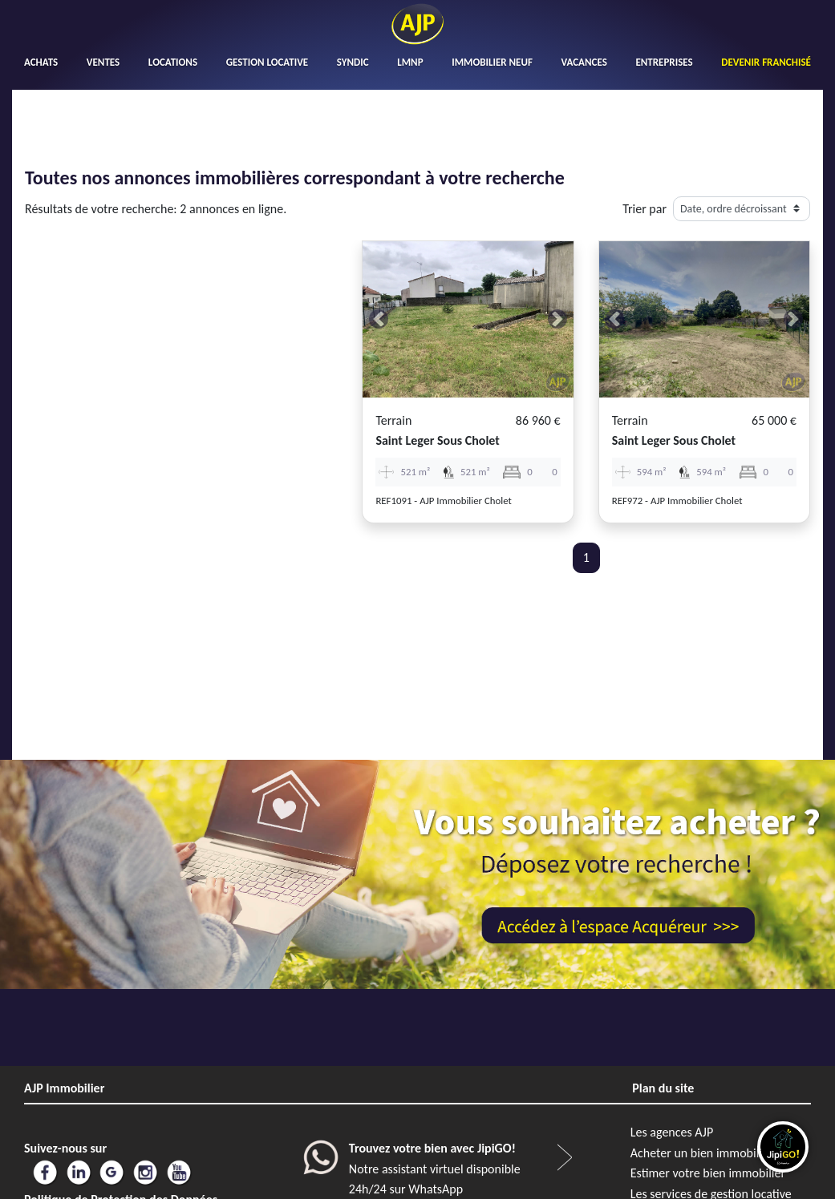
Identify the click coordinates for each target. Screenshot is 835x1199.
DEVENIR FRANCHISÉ (766, 62)
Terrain (393, 420)
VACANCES (584, 62)
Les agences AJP (671, 1132)
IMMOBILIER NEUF (492, 62)
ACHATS (41, 62)
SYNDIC (353, 62)
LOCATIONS (172, 62)
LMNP (410, 62)
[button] (378, 319)
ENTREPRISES (663, 62)
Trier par (644, 208)
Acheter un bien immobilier (701, 1153)
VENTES (103, 62)
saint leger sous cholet (437, 440)
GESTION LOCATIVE (267, 62)
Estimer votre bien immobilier (707, 1173)
